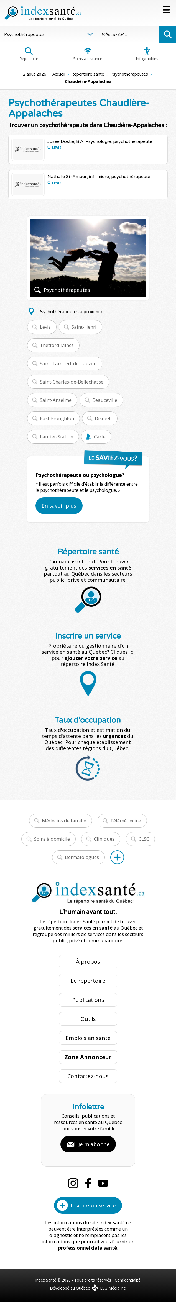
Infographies (147, 54)
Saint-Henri (84, 327)
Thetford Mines (57, 345)
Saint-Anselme (56, 400)
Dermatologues (82, 857)
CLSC (144, 839)
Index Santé (45, 1280)
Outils (88, 1019)
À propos (88, 961)
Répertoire (28, 54)
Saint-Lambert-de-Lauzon (68, 363)
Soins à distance (87, 54)
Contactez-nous (88, 1076)
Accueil (58, 74)
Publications (88, 999)
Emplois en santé (88, 1038)
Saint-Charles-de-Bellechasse (71, 382)
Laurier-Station (56, 436)
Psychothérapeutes (129, 74)
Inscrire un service (93, 1205)
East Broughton (57, 418)
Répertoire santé (87, 74)
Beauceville (104, 400)
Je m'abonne (94, 1144)
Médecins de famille (64, 820)
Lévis (45, 327)
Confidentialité (128, 1280)
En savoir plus (59, 505)
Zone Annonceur (88, 1057)
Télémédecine (125, 820)
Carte (100, 436)
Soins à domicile (52, 839)
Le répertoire (88, 980)
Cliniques (104, 839)
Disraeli (103, 418)
